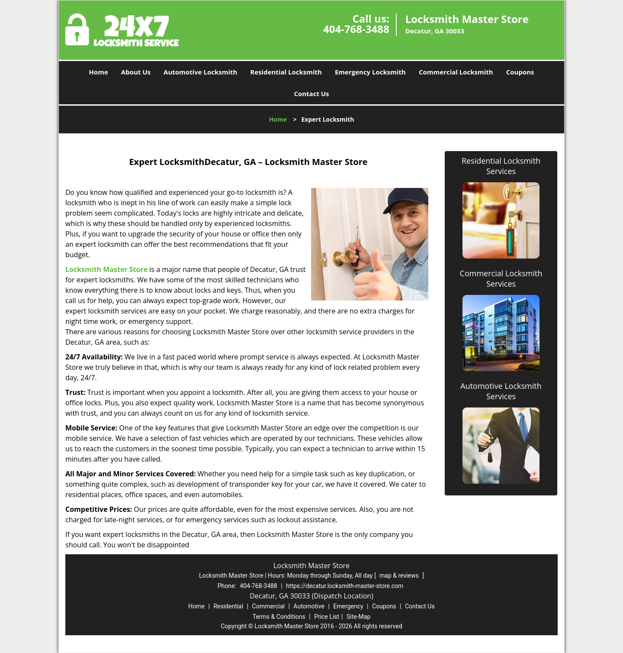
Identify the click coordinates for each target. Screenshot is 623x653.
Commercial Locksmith (456, 72)
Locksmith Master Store (106, 269)
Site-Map (358, 616)
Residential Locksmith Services (501, 165)
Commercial (268, 606)
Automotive (308, 606)
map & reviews (399, 575)
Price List (326, 616)
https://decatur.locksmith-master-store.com (344, 585)
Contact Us (311, 93)
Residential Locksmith (286, 72)
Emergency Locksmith (370, 72)
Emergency (348, 606)
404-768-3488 (356, 29)
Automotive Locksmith (200, 72)
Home (98, 72)
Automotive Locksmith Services (500, 391)
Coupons (520, 72)
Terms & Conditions (279, 616)
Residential (228, 606)
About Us (136, 72)
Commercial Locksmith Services (501, 278)
